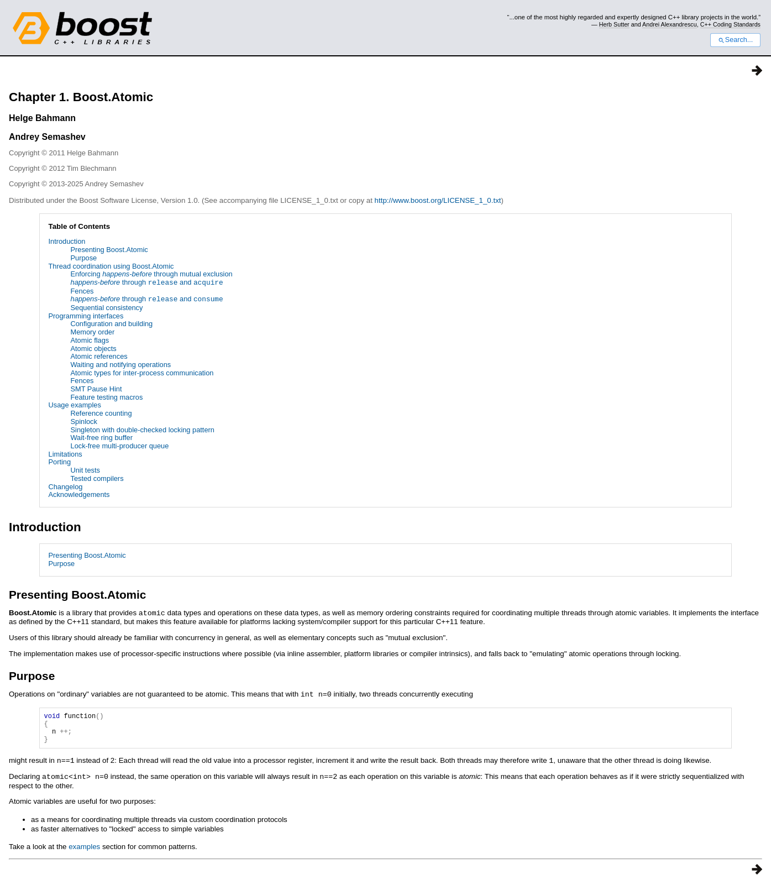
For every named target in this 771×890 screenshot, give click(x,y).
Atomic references (99, 356)
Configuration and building (112, 324)
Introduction (67, 241)
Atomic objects (94, 348)
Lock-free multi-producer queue (120, 446)
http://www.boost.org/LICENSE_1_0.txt (438, 200)
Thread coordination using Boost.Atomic (111, 266)
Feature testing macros (107, 397)
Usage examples (75, 405)
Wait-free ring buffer (102, 437)
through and (147, 283)
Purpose (84, 258)
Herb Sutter (614, 24)
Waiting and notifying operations (121, 364)
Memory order (93, 332)
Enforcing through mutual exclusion (152, 274)
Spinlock (84, 421)
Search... (735, 40)
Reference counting (101, 413)
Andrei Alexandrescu (669, 24)
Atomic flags (90, 340)
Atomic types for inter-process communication (142, 373)
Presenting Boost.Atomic (109, 249)
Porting (60, 462)
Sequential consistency (107, 307)
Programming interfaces (86, 316)
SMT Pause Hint (96, 389)
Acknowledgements (79, 494)
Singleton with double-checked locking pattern (142, 430)
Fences (82, 291)
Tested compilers (97, 478)
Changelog (66, 487)
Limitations (65, 454)
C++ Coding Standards (730, 24)
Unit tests (85, 470)
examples (84, 851)
